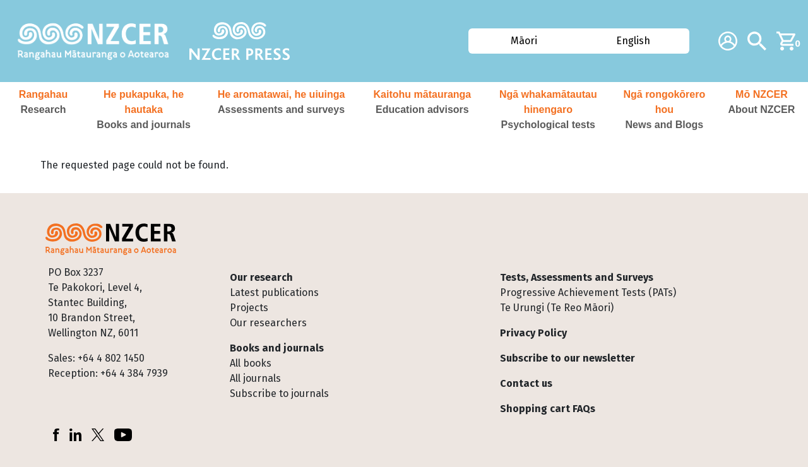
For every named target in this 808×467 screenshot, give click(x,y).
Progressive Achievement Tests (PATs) (588, 293)
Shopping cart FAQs (547, 409)
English (633, 41)
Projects (249, 308)
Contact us (526, 383)
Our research (261, 277)
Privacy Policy (533, 333)
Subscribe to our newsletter (567, 358)
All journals (255, 378)
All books (250, 363)
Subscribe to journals (279, 393)
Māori (524, 41)
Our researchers (268, 323)
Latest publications (274, 293)
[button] (43, 110)
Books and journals (277, 348)
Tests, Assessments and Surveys (576, 277)
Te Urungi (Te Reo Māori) (557, 308)
